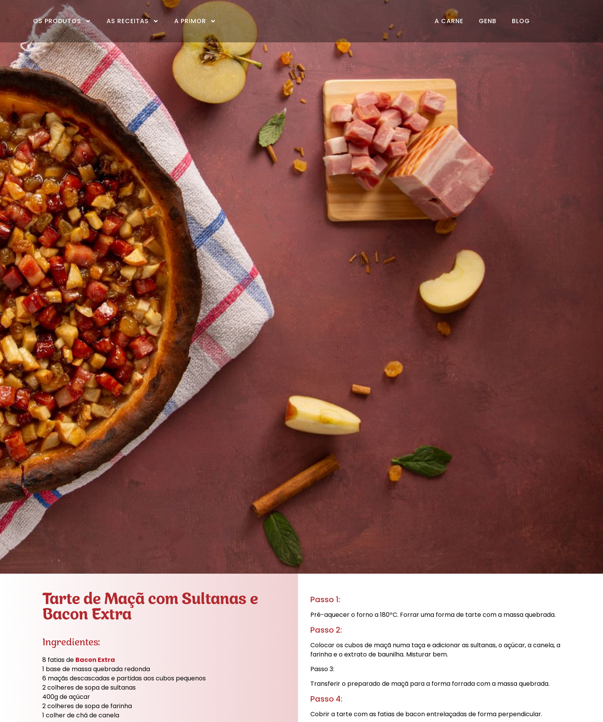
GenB (487, 21)
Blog (521, 21)
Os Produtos (62, 21)
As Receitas (133, 21)
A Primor (195, 21)
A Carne (449, 21)
